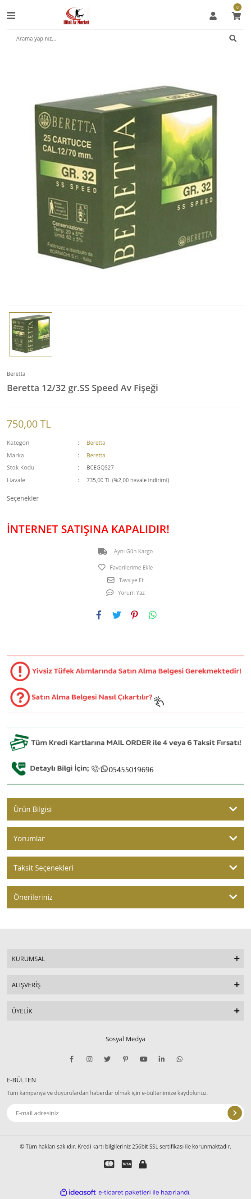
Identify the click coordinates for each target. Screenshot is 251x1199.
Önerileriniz (33, 897)
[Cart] (236, 16)
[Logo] (76, 16)
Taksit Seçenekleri (43, 868)
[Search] (125, 38)
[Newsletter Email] (125, 1113)
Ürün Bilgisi (33, 809)
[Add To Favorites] (125, 568)
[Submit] (235, 1113)
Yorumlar (29, 838)
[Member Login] (213, 16)
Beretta (16, 374)
